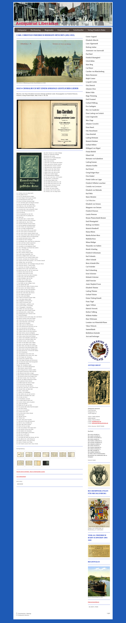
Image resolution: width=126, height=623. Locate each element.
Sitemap (29, 613)
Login (108, 613)
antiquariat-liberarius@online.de (100, 423)
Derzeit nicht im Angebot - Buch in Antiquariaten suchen (31, 471)
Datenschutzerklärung (93, 602)
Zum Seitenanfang (21, 476)
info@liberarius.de (96, 421)
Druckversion (21, 613)
